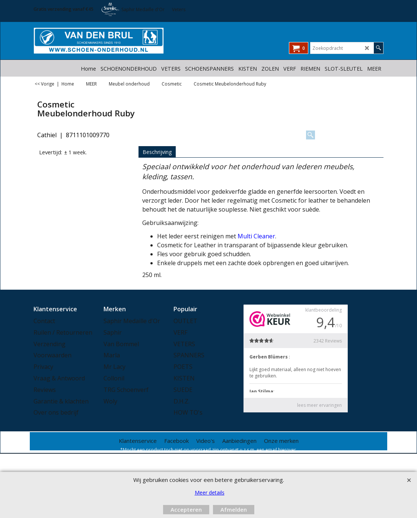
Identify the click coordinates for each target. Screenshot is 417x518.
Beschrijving (157, 151)
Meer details (210, 492)
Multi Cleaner (256, 236)
